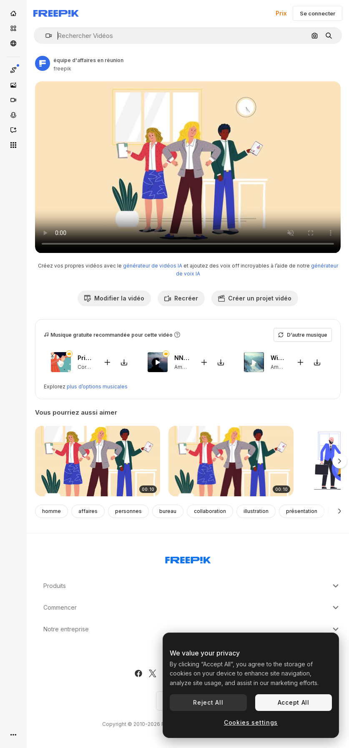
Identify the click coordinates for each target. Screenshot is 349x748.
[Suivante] (339, 511)
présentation (301, 511)
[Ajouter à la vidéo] (107, 361)
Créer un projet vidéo (254, 298)
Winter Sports (278, 357)
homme (51, 511)
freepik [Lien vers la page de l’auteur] (62, 68)
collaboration (210, 511)
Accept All (293, 702)
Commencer (192, 608)
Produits (192, 586)
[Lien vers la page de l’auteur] (42, 63)
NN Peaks (182, 357)
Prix (281, 13)
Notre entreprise (192, 629)
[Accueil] (13, 13)
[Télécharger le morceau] (124, 361)
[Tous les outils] (13, 145)
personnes (128, 511)
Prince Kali (85, 357)
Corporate (90, 366)
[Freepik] (56, 13)
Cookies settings (251, 722)
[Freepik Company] (188, 558)
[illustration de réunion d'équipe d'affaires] (231, 461)
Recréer (181, 298)
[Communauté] (13, 43)
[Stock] (13, 28)
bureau (167, 511)
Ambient (184, 366)
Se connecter (317, 13)
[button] (45, 36)
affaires (88, 511)
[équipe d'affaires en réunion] (97, 461)
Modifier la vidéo (114, 298)
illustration (256, 511)
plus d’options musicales (97, 386)
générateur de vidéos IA (152, 266)
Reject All (208, 702)
